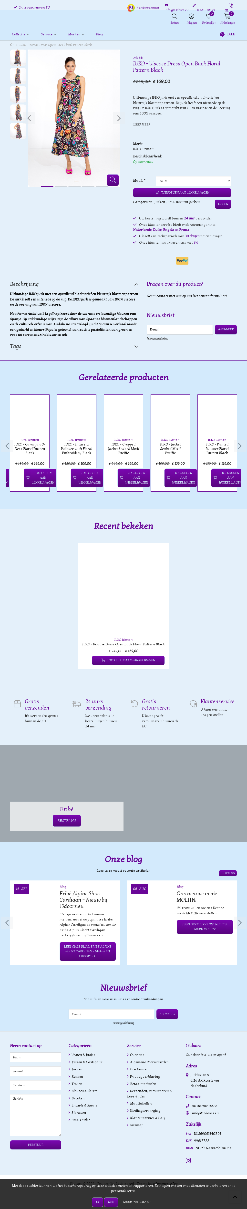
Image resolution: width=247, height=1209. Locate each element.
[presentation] (28, 118)
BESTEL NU (67, 820)
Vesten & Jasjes (83, 1054)
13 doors (193, 1045)
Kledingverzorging (144, 1110)
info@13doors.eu (205, 1113)
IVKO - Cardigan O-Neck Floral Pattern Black (29, 448)
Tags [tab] (15, 346)
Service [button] (47, 34)
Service (134, 1045)
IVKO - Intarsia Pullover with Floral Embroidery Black (76, 448)
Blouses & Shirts (84, 1090)
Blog (99, 34)
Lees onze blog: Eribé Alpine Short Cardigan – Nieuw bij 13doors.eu (87, 951)
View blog (228, 873)
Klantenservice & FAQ (147, 1118)
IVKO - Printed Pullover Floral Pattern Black (217, 448)
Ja (97, 1202)
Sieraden (78, 1112)
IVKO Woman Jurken (183, 202)
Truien (76, 1083)
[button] (229, 8)
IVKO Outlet (80, 1119)
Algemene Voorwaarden (149, 1062)
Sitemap (136, 1125)
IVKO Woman (143, 149)
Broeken (78, 1098)
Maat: (139, 180)
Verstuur (35, 1144)
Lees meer (141, 124)
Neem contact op (25, 1045)
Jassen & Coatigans (87, 1062)
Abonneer (226, 329)
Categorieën (80, 1045)
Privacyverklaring (157, 338)
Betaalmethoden (142, 1083)
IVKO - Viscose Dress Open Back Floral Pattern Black (123, 644)
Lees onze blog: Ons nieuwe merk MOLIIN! (205, 926)
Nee (111, 1202)
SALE (227, 34)
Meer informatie (137, 1202)
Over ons (136, 1054)
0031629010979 (204, 1106)
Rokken (77, 1076)
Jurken (159, 202)
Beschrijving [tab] (24, 284)
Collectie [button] (18, 34)
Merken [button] (74, 34)
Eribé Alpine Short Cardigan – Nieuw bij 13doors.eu (83, 899)
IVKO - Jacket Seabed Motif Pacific (170, 448)
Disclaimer (138, 1069)
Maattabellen (140, 1103)
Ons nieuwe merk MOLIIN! (197, 896)
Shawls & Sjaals (84, 1105)
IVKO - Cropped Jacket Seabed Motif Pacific (123, 448)
